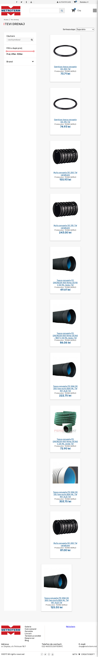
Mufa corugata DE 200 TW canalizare (65, 544)
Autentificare (64, 2)
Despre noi (29, 638)
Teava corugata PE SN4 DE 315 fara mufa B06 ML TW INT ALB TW (65, 494)
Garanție (28, 631)
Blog (26, 640)
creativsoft (88, 654)
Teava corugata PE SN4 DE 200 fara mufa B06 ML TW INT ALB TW (56, 600)
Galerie (27, 627)
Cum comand (30, 629)
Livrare (27, 633)
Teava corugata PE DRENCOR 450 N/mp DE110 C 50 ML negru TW (65, 282)
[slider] (6, 51)
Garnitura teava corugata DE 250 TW (65, 68)
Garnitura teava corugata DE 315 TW (65, 120)
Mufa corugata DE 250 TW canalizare (65, 173)
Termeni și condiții (32, 636)
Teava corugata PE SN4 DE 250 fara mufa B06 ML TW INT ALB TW (65, 388)
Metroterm (70, 627)
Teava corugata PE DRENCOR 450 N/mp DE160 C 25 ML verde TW (65, 441)
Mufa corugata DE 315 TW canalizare (65, 226)
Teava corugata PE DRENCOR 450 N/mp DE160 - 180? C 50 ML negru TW (65, 335)
